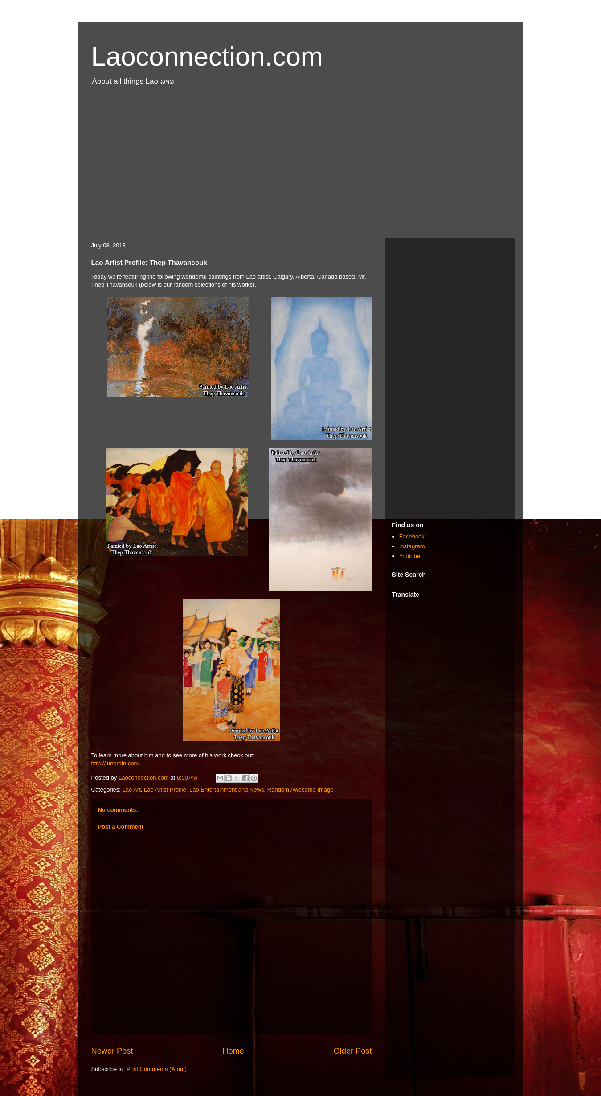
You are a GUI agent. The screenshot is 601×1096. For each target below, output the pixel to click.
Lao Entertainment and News (226, 789)
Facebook (412, 536)
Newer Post (112, 1051)
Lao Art (132, 789)
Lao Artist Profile (165, 789)
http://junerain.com (115, 763)
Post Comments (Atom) (157, 1069)
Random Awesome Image (300, 789)
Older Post (353, 1051)
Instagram (412, 546)
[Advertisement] (301, 166)
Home (233, 1051)
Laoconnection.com (207, 56)
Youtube (409, 556)
